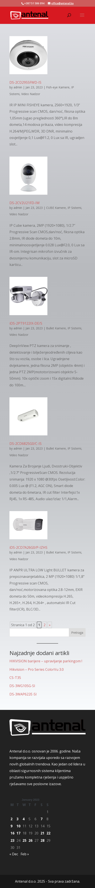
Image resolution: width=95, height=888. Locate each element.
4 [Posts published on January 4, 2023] (23, 819)
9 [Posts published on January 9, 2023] (11, 826)
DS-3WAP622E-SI (23, 694)
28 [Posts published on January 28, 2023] (42, 840)
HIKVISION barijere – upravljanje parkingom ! (45, 661)
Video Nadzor (30, 94)
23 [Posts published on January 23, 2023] (12, 840)
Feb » (25, 854)
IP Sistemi (74, 208)
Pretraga (77, 633)
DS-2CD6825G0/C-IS (25, 443)
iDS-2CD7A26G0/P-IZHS (28, 547)
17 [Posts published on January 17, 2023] (18, 833)
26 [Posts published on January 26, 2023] (30, 840)
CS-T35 (15, 677)
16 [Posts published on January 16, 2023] (12, 833)
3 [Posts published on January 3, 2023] (17, 819)
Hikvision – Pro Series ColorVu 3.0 (36, 669)
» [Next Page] (50, 625)
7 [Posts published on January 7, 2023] (41, 819)
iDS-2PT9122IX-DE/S (25, 323)
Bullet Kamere (56, 328)
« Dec (13, 854)
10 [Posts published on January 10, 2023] (18, 826)
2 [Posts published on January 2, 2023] (11, 819)
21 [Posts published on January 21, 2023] (42, 833)
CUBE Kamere (56, 208)
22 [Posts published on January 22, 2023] (48, 833)
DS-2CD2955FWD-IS (25, 82)
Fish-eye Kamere (57, 87)
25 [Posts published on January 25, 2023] (24, 840)
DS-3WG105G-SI (22, 685)
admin (18, 87)
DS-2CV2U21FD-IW (24, 202)
